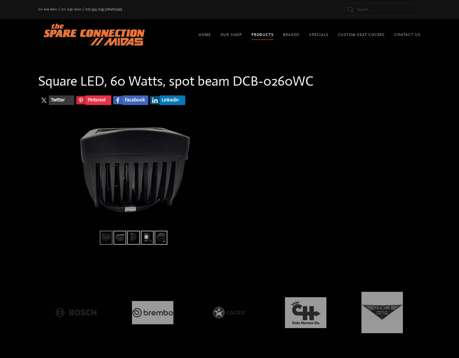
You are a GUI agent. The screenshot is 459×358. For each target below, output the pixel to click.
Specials (318, 34)
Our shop (231, 34)
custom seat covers (361, 34)
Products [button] (262, 34)
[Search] (382, 9)
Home (205, 34)
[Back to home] (95, 35)
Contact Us (407, 34)
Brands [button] (291, 34)
